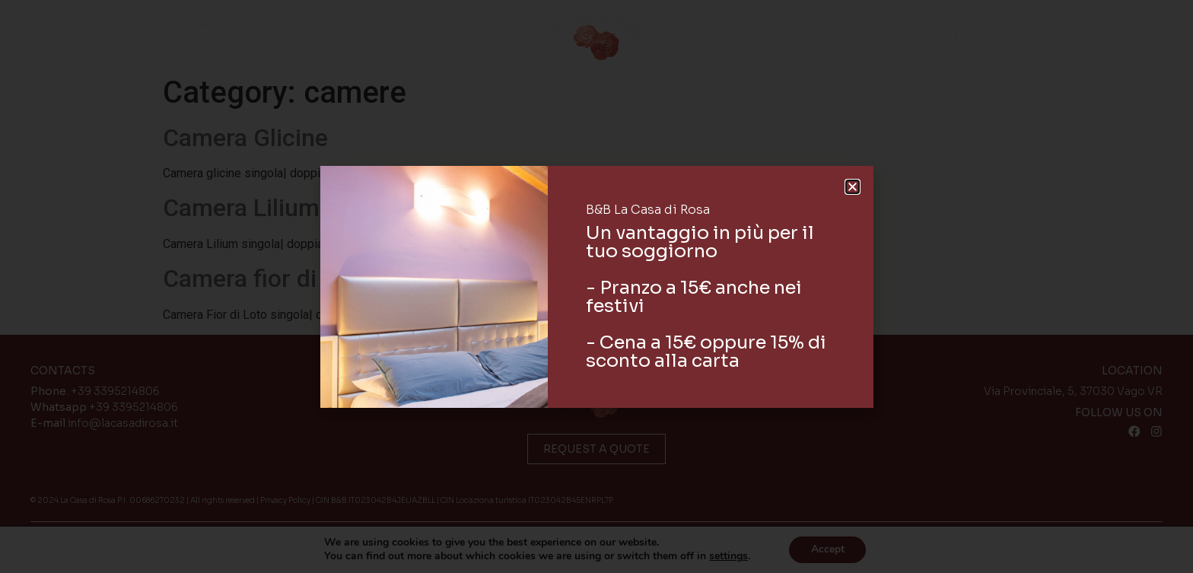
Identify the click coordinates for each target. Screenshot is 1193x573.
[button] (852, 187)
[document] (596, 286)
